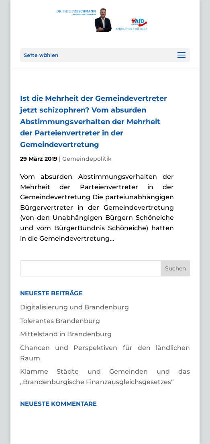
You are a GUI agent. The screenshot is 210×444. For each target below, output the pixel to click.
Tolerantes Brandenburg (60, 321)
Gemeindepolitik (87, 158)
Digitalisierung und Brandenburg (74, 307)
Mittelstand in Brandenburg (66, 334)
